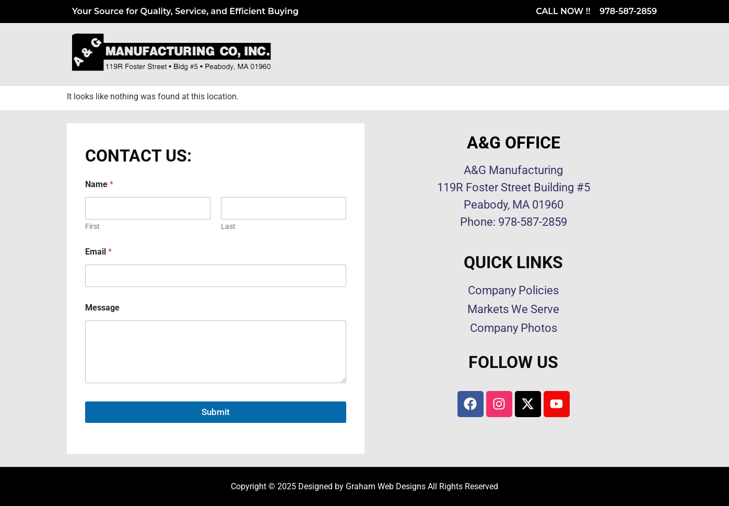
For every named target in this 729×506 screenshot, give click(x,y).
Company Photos (513, 328)
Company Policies (513, 290)
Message (102, 308)
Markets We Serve (513, 309)
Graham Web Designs (386, 486)
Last (228, 226)
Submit (216, 412)
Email (98, 252)
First (92, 226)
